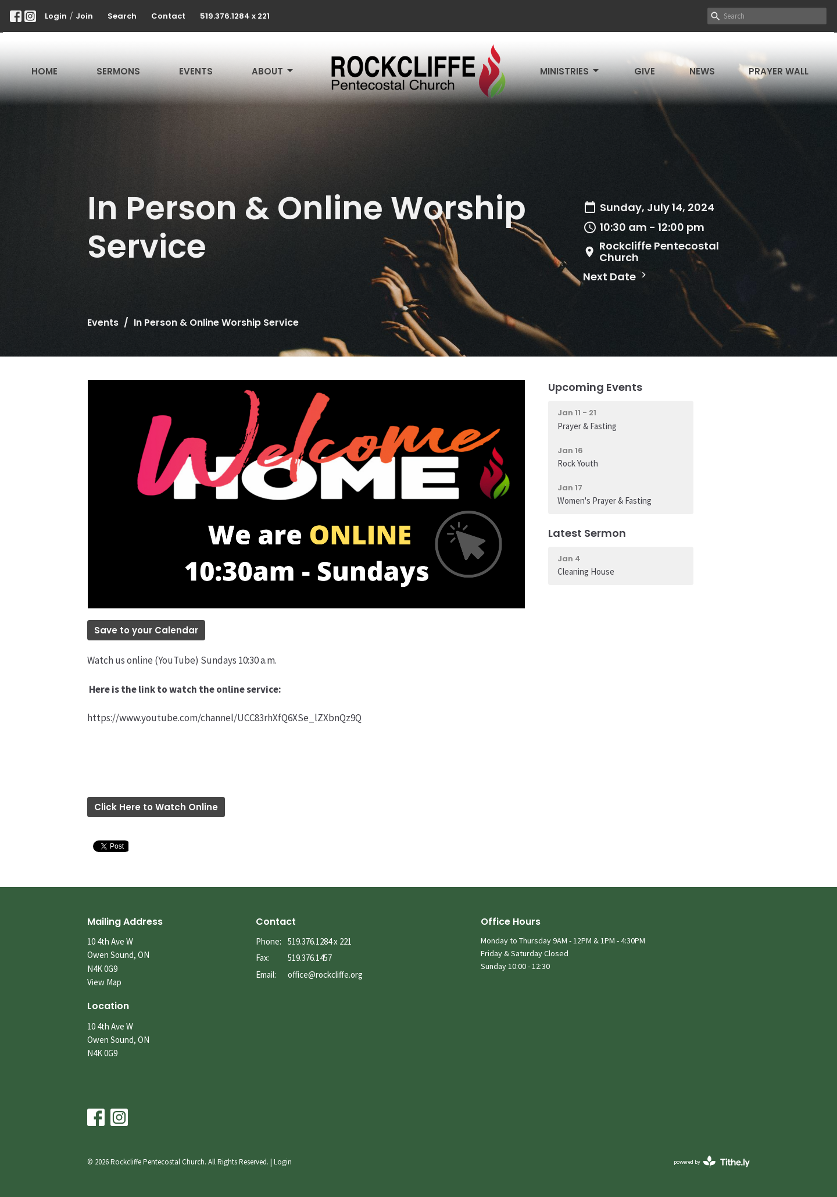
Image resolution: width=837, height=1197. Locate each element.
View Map (104, 982)
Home (44, 71)
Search (122, 16)
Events (196, 71)
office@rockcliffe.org (325, 974)
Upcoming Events (595, 387)
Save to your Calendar (146, 630)
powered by (712, 1161)
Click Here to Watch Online (156, 807)
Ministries (570, 71)
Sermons (118, 71)
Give (644, 71)
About (273, 71)
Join (84, 16)
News (702, 71)
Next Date (616, 276)
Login (56, 16)
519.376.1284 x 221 (235, 16)
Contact (168, 16)
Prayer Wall (779, 71)
